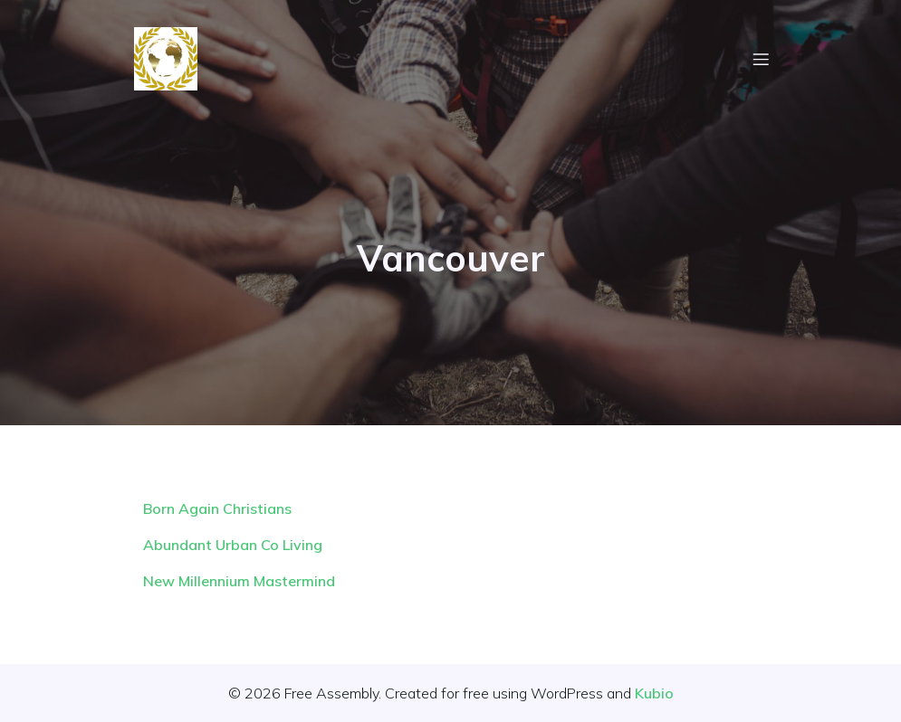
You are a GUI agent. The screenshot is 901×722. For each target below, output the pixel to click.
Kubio (654, 693)
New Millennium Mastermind (239, 581)
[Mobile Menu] (761, 58)
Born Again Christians (217, 508)
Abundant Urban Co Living (232, 545)
